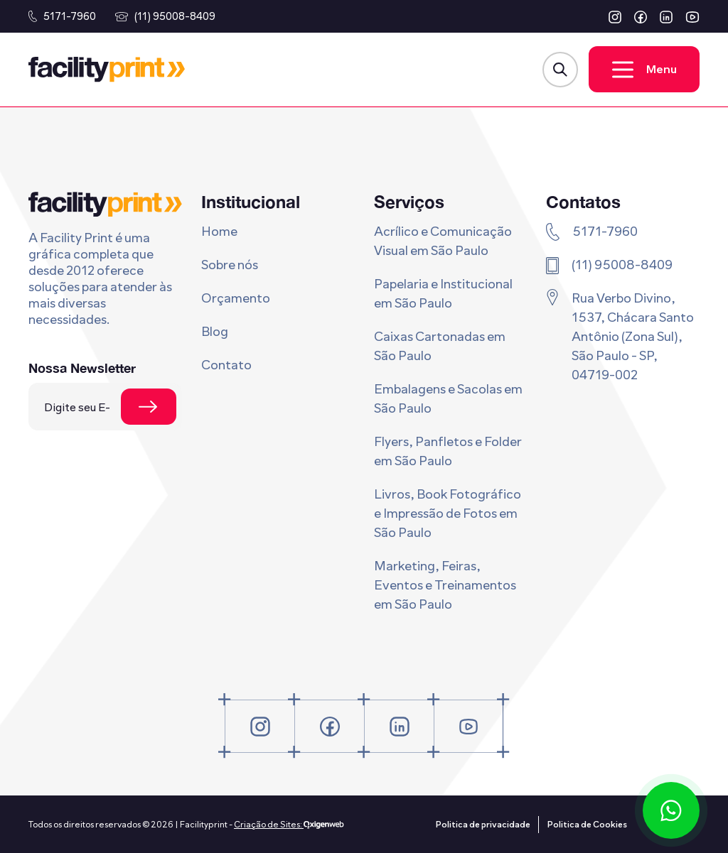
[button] (615, 16)
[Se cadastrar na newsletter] (148, 407)
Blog (214, 331)
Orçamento (235, 298)
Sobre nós (229, 265)
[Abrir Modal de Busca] (560, 69)
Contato (226, 365)
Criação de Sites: (269, 825)
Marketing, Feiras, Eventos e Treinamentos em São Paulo (445, 585)
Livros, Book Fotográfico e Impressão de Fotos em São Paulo (447, 513)
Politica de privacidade (483, 825)
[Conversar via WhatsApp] (671, 810)
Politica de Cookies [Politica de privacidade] (587, 825)
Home (219, 231)
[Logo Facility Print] (106, 69)
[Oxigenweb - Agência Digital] (324, 825)
